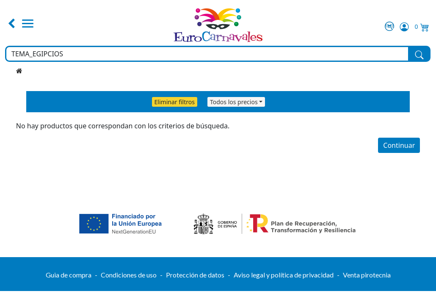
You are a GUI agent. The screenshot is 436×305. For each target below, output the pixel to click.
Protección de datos (195, 275)
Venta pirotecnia (367, 275)
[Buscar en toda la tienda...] (207, 54)
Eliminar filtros (175, 102)
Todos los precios (234, 102)
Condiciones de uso (129, 275)
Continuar (399, 145)
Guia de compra (68, 275)
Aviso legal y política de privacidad (284, 275)
